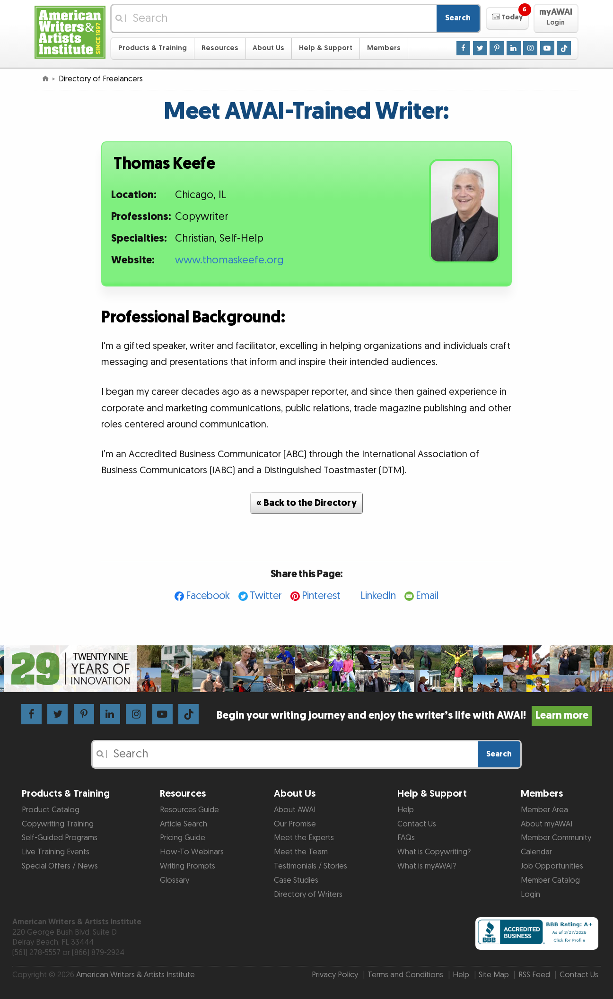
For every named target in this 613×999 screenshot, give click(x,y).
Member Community (556, 838)
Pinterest (321, 596)
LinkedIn (378, 596)
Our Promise (295, 824)
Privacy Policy (335, 975)
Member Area (544, 810)
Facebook (208, 596)
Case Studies (296, 880)
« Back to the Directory (306, 503)
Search (458, 18)
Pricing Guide (182, 838)
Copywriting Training (58, 824)
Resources (219, 47)
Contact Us (416, 824)
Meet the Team (301, 852)
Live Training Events (55, 852)
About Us (268, 47)
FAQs (406, 838)
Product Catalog (50, 810)
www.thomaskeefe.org (229, 260)
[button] (507, 18)
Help (405, 810)
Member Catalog (550, 880)
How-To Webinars (192, 852)
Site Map (494, 975)
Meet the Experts (304, 838)
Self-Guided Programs (59, 838)
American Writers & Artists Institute (135, 975)
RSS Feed (534, 975)
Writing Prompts (187, 866)
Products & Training (152, 47)
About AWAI (294, 810)
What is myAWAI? (426, 866)
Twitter (266, 596)
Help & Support (325, 47)
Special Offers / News (60, 866)
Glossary (174, 880)
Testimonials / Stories (310, 866)
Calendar (536, 852)
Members (384, 47)
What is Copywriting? (434, 852)
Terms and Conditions (405, 975)
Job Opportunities (552, 866)
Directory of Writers (308, 894)
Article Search (183, 824)
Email (427, 596)
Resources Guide (189, 810)
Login (530, 894)
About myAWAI (546, 824)
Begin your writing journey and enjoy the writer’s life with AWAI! (404, 715)
